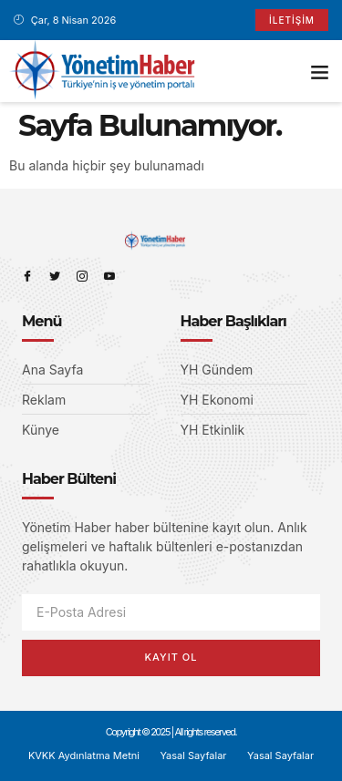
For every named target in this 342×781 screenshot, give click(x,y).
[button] (320, 71)
